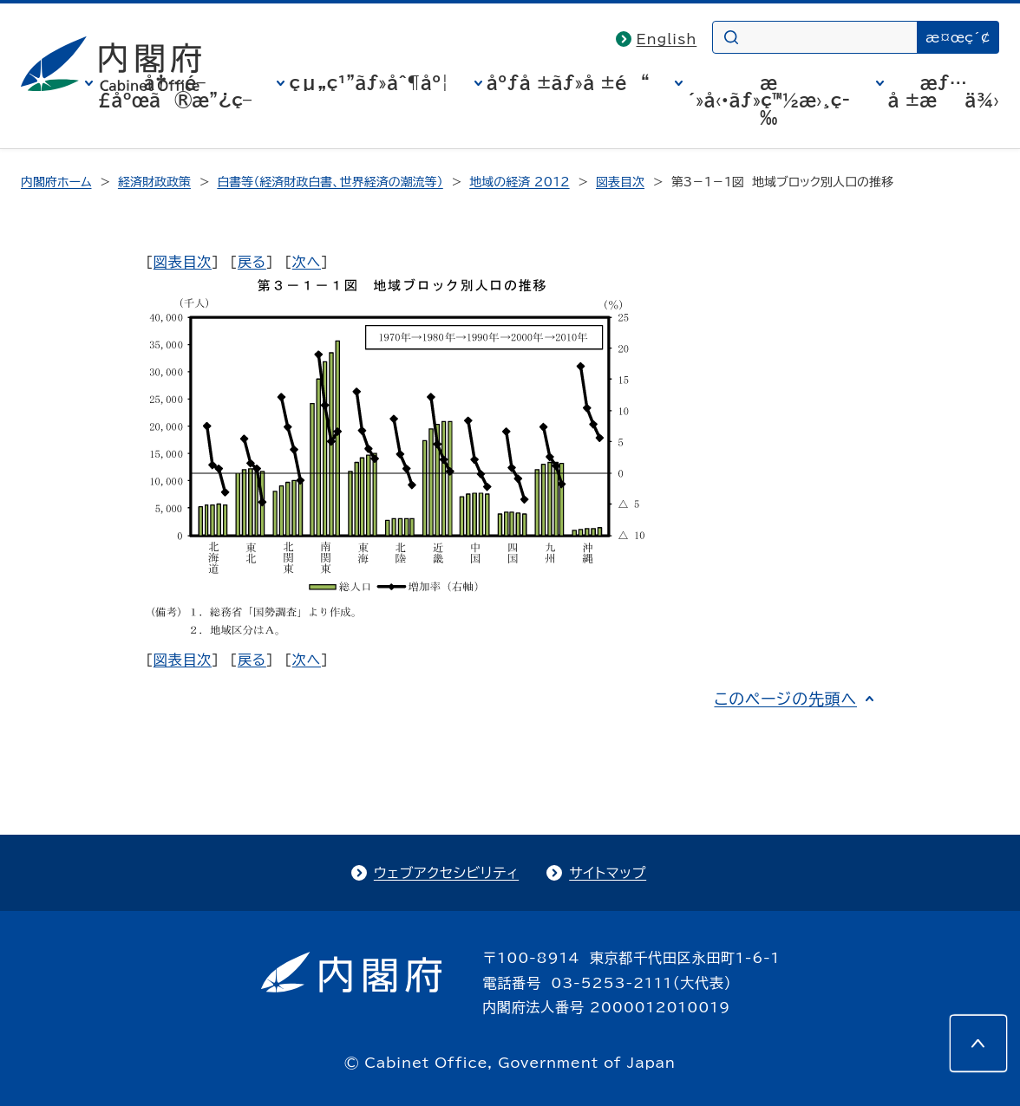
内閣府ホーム (56, 182)
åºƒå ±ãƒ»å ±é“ (568, 82)
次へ (306, 262)
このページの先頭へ (785, 698)
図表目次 (620, 182)
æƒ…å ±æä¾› (943, 91)
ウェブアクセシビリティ (446, 873)
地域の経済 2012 (519, 182)
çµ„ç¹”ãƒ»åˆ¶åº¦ (368, 82)
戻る (252, 262)
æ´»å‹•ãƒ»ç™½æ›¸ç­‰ (768, 100)
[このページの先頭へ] (978, 1043)
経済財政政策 (154, 182)
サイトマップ (607, 873)
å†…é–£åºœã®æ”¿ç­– (174, 91)
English (667, 39)
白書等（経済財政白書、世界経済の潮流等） (329, 182)
